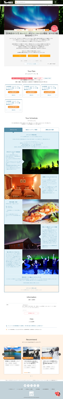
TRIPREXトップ (11, 389)
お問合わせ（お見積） (29, 389)
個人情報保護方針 (46, 389)
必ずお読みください (31, 313)
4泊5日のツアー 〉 (45, 55)
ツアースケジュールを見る (31, 63)
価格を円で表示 (48, 78)
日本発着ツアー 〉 (33, 55)
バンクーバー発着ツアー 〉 (19, 55)
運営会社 (53, 389)
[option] (12, 360)
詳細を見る (13, 95)
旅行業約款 (38, 389)
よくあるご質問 (20, 389)
